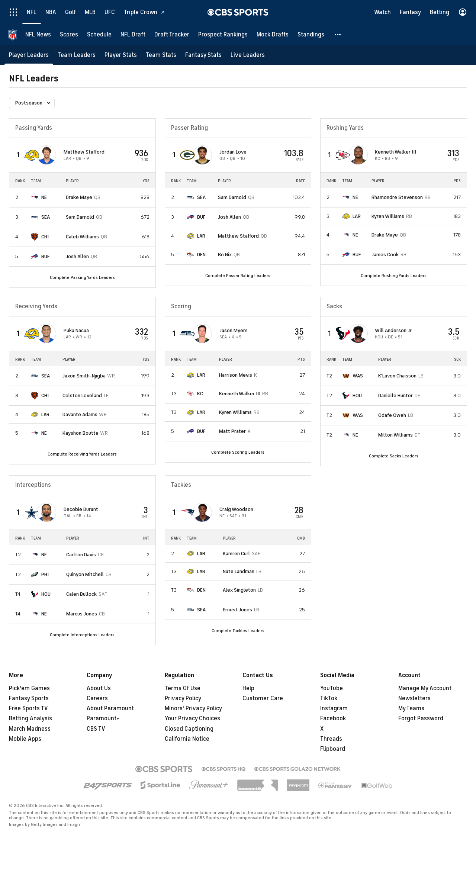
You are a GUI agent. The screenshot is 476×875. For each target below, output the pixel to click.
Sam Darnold (80, 217)
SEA (45, 217)
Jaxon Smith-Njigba (84, 376)
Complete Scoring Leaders (237, 452)
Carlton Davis (81, 554)
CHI (45, 237)
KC (200, 393)
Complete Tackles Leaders (238, 630)
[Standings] (311, 34)
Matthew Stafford (84, 152)
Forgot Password (420, 718)
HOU (357, 395)
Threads (331, 739)
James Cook (385, 254)
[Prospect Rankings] (223, 34)
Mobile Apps (25, 739)
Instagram (334, 708)
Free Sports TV (28, 708)
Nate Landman (238, 571)
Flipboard (332, 749)
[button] (338, 34)
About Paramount (110, 708)
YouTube (331, 688)
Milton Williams (395, 435)
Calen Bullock (81, 594)
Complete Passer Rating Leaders (237, 275)
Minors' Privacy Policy (193, 708)
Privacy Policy (183, 698)
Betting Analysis (30, 718)
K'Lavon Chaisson (397, 376)
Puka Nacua (76, 330)
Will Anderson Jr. (393, 330)
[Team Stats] (161, 55)
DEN (201, 254)
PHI (45, 574)
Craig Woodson (236, 509)
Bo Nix (225, 254)
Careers (97, 698)
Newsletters (414, 698)
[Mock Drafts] (272, 34)
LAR (201, 236)
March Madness (30, 729)
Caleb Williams (82, 237)
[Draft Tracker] (172, 34)
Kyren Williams (388, 216)
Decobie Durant (81, 509)
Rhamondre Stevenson (397, 197)
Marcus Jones (81, 614)
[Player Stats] (120, 55)
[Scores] (69, 34)
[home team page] (31, 155)
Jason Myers (233, 330)
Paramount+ (103, 718)
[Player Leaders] (28, 55)
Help (248, 688)
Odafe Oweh (392, 415)
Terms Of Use (182, 688)
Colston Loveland (82, 395)
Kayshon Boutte (80, 433)
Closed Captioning (189, 729)
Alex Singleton (239, 590)
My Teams (411, 708)
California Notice (187, 739)
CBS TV (96, 729)
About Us (99, 688)
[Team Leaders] (76, 55)
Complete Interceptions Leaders (82, 634)
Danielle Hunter (395, 395)
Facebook (333, 718)
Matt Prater (232, 431)
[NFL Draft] (133, 34)
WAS (358, 376)
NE (44, 197)
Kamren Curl (236, 553)
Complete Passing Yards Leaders (82, 277)
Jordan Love (233, 152)
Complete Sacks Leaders (393, 456)
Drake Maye (79, 197)
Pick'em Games (29, 688)
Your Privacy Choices (192, 718)
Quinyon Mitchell (85, 574)
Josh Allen (77, 256)
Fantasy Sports (29, 698)
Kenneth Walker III (395, 152)
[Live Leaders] (247, 55)
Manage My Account (424, 688)
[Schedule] (99, 34)
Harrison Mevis (235, 375)
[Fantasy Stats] (203, 55)
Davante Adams (79, 414)
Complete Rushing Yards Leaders (394, 275)
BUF (45, 256)
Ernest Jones (237, 610)
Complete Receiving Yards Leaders (82, 454)
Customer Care (262, 698)
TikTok (328, 698)
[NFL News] (38, 34)
